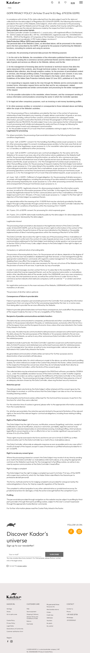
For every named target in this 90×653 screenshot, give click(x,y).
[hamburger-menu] (80, 2)
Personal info (51, 607)
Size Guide (30, 624)
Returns (29, 621)
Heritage (9, 609)
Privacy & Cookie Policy (46, 652)
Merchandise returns (53, 609)
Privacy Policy (11, 623)
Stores (8, 611)
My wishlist (50, 626)
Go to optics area (12, 614)
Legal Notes (10, 626)
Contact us (70, 609)
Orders (49, 612)
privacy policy (22, 566)
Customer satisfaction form (15, 631)
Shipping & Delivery (32, 614)
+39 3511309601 (71, 620)
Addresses (50, 618)
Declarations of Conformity (15, 628)
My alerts (49, 623)
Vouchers (49, 620)
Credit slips (50, 615)
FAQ (28, 609)
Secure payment (31, 611)
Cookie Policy (11, 620)
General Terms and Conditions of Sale (32, 617)
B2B (73, 3)
